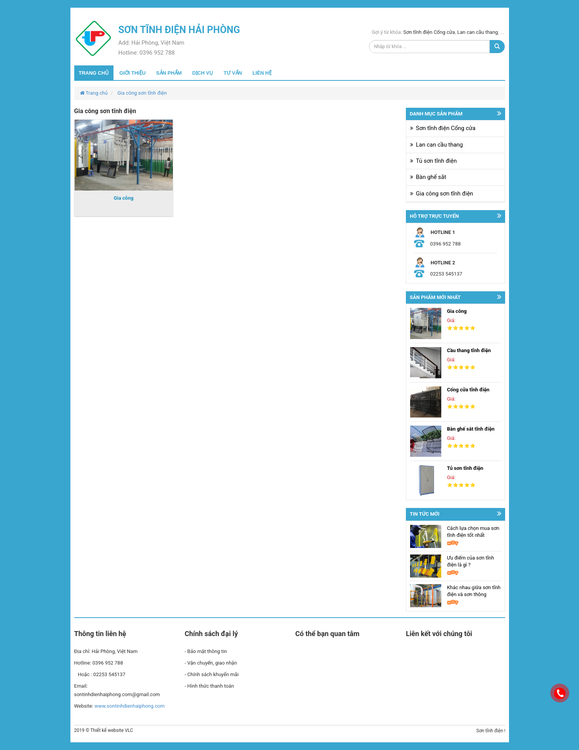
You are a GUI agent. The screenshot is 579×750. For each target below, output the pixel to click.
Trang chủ (94, 73)
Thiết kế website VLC (111, 730)
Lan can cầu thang (477, 32)
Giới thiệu (132, 73)
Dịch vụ (202, 73)
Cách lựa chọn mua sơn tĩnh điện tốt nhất (473, 531)
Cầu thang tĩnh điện (469, 350)
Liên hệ (262, 73)
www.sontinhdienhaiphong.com (129, 706)
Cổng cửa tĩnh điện (468, 390)
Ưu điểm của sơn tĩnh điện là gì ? (470, 561)
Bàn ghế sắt (431, 177)
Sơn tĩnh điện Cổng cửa (429, 32)
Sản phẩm (169, 73)
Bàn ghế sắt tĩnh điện (471, 429)
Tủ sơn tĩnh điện (436, 160)
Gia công (123, 198)
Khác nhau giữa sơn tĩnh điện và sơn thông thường (474, 592)
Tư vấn (233, 73)
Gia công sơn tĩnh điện (142, 93)
